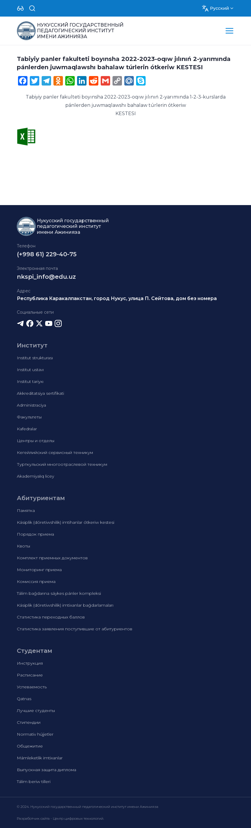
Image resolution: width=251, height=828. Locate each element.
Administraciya (31, 405)
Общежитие (30, 746)
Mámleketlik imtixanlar (40, 758)
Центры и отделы (35, 440)
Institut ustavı (30, 369)
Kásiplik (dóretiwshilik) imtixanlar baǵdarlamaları (65, 605)
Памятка (26, 510)
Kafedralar (27, 428)
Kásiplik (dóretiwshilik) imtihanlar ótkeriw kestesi (65, 522)
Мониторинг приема (39, 569)
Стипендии (28, 722)
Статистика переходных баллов (51, 617)
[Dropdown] (20, 8)
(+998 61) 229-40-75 (46, 254)
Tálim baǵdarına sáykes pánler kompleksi (59, 593)
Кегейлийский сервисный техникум (55, 452)
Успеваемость (32, 687)
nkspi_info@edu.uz (46, 276)
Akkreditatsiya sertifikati (40, 393)
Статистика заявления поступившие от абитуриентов (74, 629)
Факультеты (29, 417)
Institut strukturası (35, 357)
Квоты (23, 546)
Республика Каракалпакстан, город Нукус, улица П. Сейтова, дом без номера (117, 298)
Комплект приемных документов (52, 557)
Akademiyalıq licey (35, 476)
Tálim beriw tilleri (33, 781)
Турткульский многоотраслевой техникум (62, 464)
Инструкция (30, 663)
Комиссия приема (36, 581)
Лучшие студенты (36, 710)
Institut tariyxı (30, 381)
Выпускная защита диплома (46, 769)
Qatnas (24, 698)
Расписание (30, 675)
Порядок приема (35, 534)
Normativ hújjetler (35, 734)
